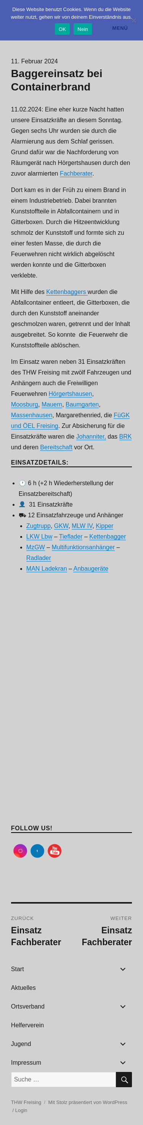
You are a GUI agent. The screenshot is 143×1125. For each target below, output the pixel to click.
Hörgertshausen (70, 394)
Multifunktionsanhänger (83, 547)
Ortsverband (28, 1006)
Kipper (104, 526)
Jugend (21, 1044)
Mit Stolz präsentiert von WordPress (87, 1102)
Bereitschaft (56, 447)
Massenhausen (32, 415)
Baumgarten (82, 404)
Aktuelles (23, 988)
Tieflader (71, 536)
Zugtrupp (38, 526)
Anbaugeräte (90, 568)
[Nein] (133, 20)
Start (17, 969)
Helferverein (27, 1025)
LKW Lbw (39, 536)
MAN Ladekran (46, 568)
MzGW (35, 547)
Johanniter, (91, 436)
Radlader (38, 558)
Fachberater (76, 173)
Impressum (26, 1062)
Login (21, 1110)
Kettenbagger (107, 536)
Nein (82, 29)
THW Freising (26, 1102)
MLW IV (82, 526)
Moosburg (24, 404)
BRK (125, 436)
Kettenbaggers (67, 292)
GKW (61, 526)
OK (62, 29)
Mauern (52, 404)
